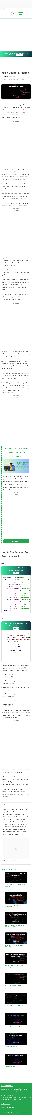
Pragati (23, 79)
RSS (25, 1106)
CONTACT (11, 1106)
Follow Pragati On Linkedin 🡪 (12, 861)
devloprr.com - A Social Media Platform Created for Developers (16, 570)
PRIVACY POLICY (4, 1107)
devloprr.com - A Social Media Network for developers (16, 54)
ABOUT (6, 1106)
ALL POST (16, 1106)
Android (6, 79)
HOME (2, 1106)
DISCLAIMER (11, 1107)
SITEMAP (21, 1106)
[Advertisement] (16, 35)
